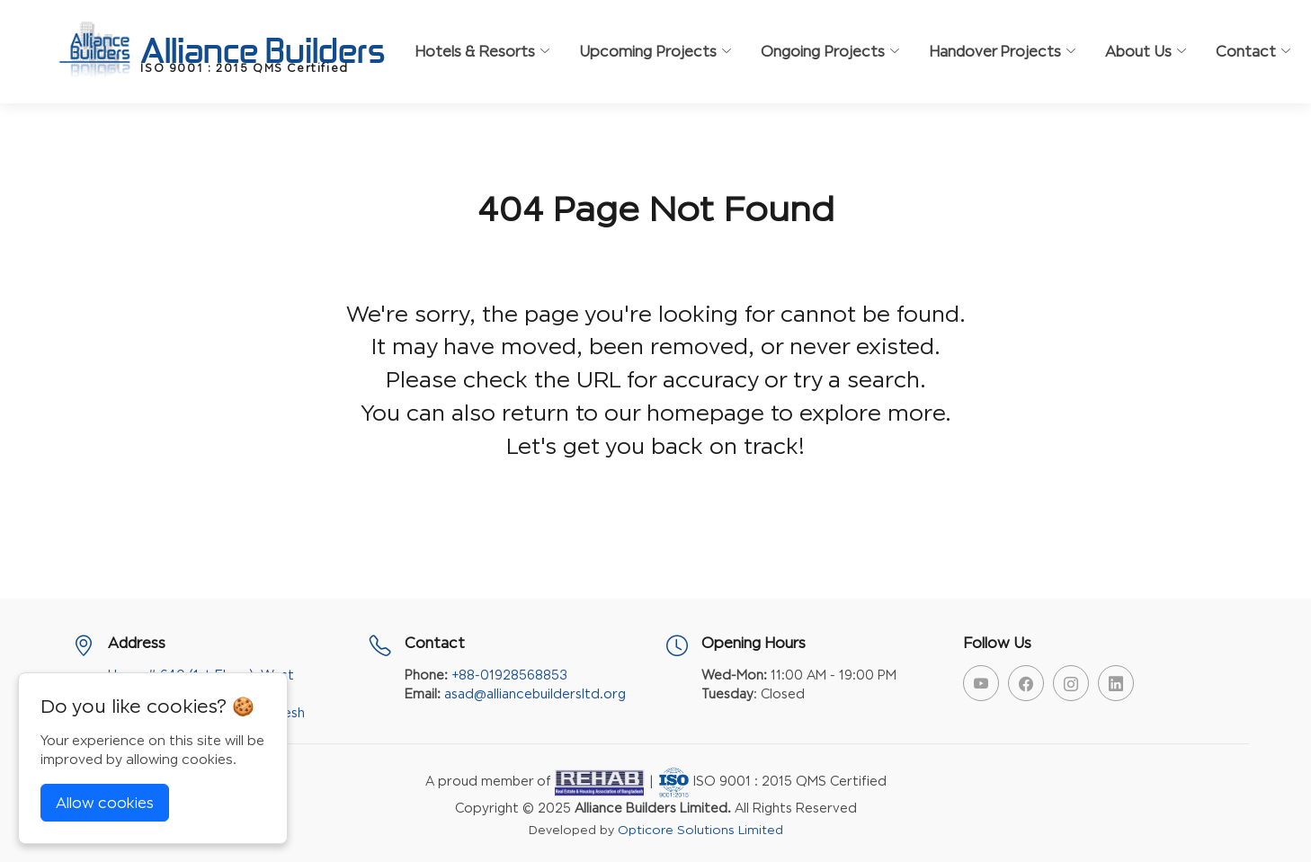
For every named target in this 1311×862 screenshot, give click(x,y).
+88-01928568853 (509, 674)
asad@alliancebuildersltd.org (535, 693)
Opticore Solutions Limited (700, 829)
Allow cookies (105, 803)
